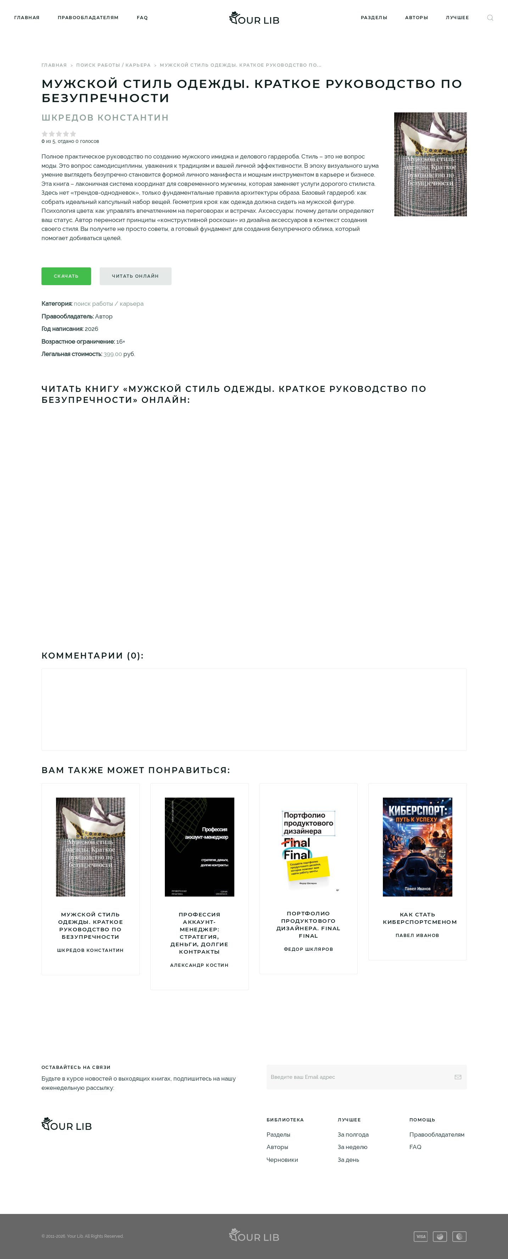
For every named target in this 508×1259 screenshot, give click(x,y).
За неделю (353, 1146)
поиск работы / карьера (113, 65)
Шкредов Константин (105, 118)
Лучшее (457, 17)
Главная (27, 17)
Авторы (416, 17)
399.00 (113, 353)
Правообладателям (88, 17)
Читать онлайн (135, 276)
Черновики (282, 1159)
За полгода (353, 1134)
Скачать (66, 276)
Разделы (374, 17)
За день (348, 1159)
